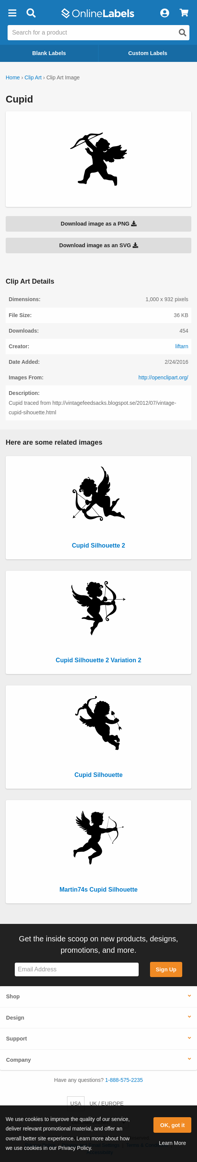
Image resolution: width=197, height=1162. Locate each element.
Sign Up (166, 969)
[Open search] (182, 32)
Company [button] (18, 1060)
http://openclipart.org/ (163, 377)
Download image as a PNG (98, 224)
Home (13, 77)
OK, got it (172, 1125)
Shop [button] (13, 996)
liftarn (181, 346)
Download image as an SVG (98, 245)
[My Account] (164, 13)
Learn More (172, 1143)
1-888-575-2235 (124, 1080)
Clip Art (33, 77)
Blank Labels (49, 53)
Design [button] (15, 1018)
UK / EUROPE (106, 1103)
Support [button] (16, 1039)
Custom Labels (147, 53)
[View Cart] (184, 13)
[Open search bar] (31, 13)
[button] (12, 13)
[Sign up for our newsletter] (77, 970)
